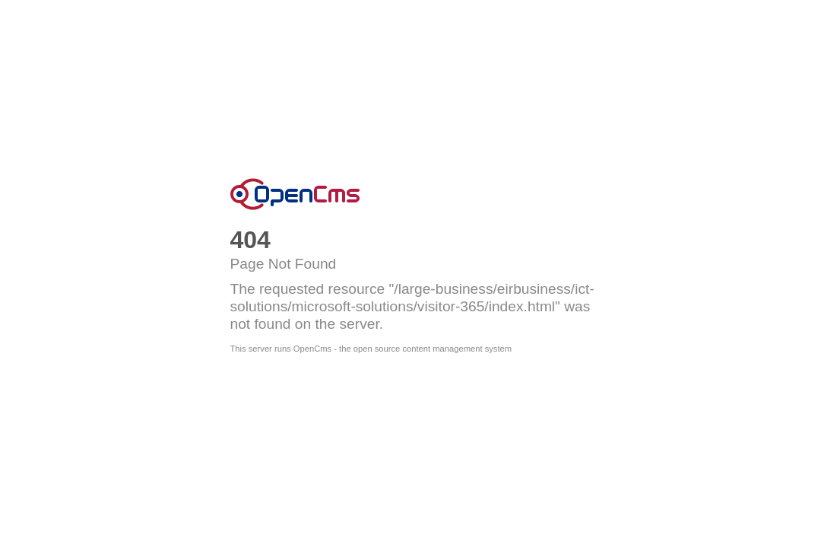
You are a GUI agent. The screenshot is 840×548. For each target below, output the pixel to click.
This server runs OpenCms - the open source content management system (371, 348)
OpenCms (295, 194)
